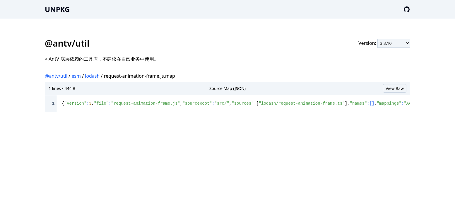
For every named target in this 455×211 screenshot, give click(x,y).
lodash (92, 76)
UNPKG (57, 9)
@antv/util (56, 76)
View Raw (395, 88)
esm (76, 76)
